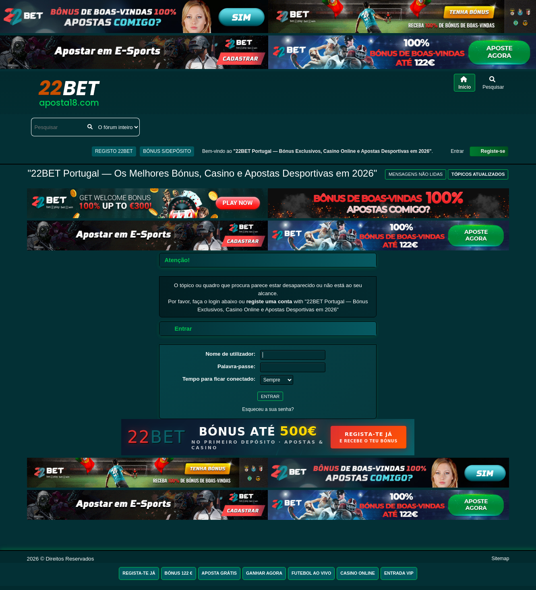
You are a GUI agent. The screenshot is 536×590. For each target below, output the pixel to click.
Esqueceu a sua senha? (268, 409)
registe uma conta (269, 301)
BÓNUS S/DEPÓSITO (167, 151)
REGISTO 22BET (114, 151)
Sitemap (500, 558)
